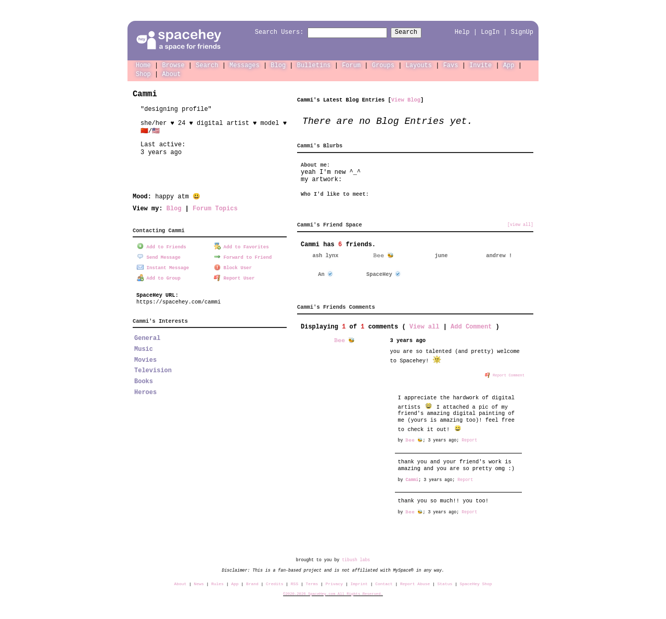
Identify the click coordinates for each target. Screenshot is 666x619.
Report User (234, 276)
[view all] (520, 224)
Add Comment (471, 326)
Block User (233, 266)
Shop (143, 73)
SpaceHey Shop (476, 583)
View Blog (405, 99)
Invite (480, 64)
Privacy (334, 583)
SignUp (522, 32)
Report (469, 440)
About (171, 73)
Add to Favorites (241, 246)
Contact (383, 583)
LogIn (490, 32)
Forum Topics (215, 208)
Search (415, 32)
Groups (383, 64)
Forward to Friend (243, 255)
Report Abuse (415, 583)
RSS (294, 583)
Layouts (419, 64)
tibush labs (356, 559)
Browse (173, 64)
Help (462, 32)
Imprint (358, 583)
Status (445, 583)
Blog (278, 64)
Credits (274, 583)
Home (143, 64)
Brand (252, 583)
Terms (312, 583)
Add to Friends (161, 246)
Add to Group (159, 276)
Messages (244, 64)
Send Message (159, 255)
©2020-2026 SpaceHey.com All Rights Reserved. (333, 593)
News (199, 583)
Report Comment (504, 374)
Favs (450, 64)
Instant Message (163, 266)
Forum (351, 64)
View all (424, 326)
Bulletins (314, 64)
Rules (217, 583)
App (509, 64)
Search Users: (270, 32)
